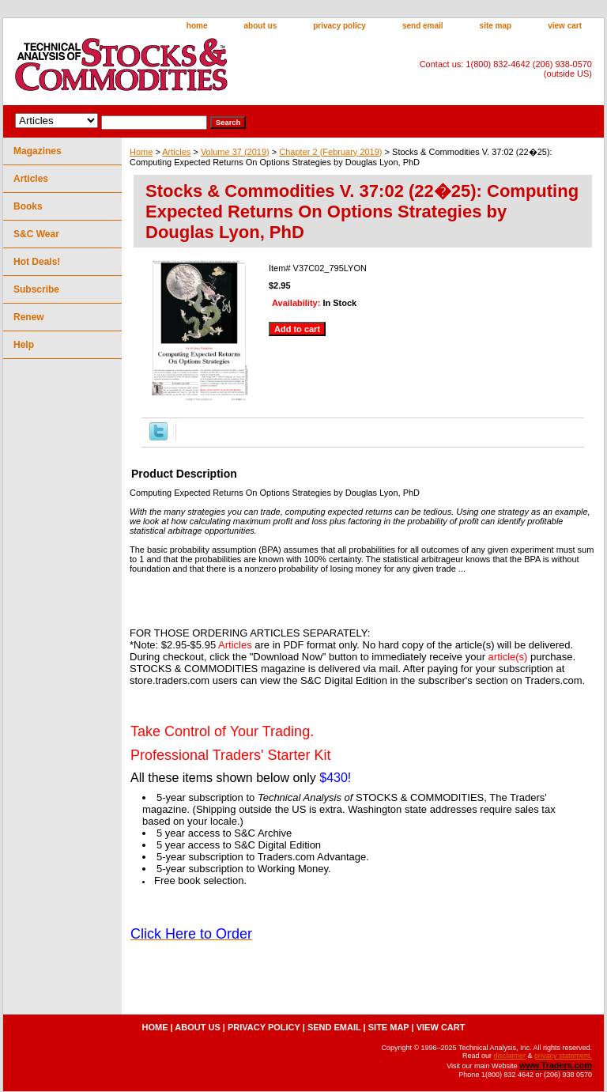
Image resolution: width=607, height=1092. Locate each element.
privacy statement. (563, 1056)
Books (28, 206)
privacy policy (339, 25)
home (197, 25)
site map (496, 25)
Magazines (37, 151)
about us (260, 25)
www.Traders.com (555, 1065)
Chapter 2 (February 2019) (330, 152)
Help (23, 344)
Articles (176, 152)
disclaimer (509, 1056)
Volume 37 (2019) (235, 152)
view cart (565, 25)
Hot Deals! (36, 261)
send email (422, 25)
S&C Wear (36, 234)
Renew (28, 317)
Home (141, 152)
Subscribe (36, 289)
